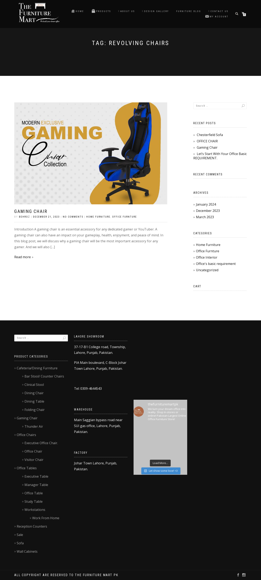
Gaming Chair (30, 211)
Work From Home (45, 518)
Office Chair (33, 451)
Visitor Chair (33, 459)
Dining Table (34, 401)
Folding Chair (34, 409)
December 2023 (208, 210)
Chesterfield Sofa (210, 135)
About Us (126, 11)
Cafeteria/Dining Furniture (37, 368)
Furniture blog (188, 11)
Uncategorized (207, 270)
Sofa (20, 543)
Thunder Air (33, 426)
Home (77, 11)
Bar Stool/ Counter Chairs (44, 376)
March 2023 (205, 217)
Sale (20, 534)
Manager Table (36, 485)
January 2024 (206, 204)
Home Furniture (98, 216)
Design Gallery (155, 11)
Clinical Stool (34, 384)
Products (101, 11)
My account (216, 16)
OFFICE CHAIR (207, 141)
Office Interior (206, 257)
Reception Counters (32, 526)
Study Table (33, 501)
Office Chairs (26, 435)
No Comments (73, 216)
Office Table (33, 493)
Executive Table (36, 476)
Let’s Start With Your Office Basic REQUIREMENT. (220, 156)
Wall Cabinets (27, 551)
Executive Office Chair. (41, 443)
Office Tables (27, 468)
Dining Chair (34, 393)
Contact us (218, 11)
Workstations (34, 509)
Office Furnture (124, 216)
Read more (22, 257)
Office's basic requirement (216, 263)
